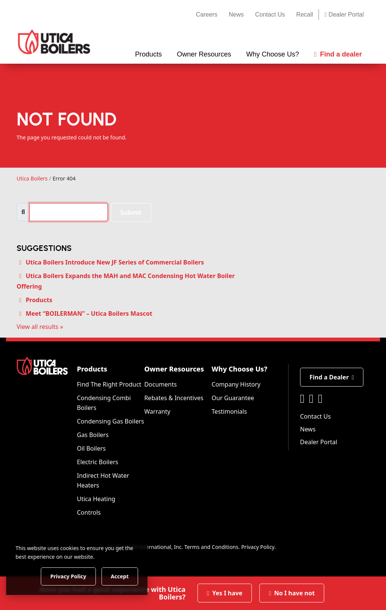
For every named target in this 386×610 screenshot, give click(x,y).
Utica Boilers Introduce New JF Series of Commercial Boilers (115, 262)
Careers (207, 14)
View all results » (40, 327)
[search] (68, 212)
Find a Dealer (331, 377)
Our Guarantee (232, 398)
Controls (89, 512)
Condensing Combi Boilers (104, 403)
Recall (304, 14)
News (236, 14)
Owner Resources (174, 368)
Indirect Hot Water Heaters (103, 480)
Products (39, 300)
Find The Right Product (109, 384)
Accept (129, 575)
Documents (160, 384)
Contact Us (270, 14)
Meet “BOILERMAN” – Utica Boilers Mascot (89, 313)
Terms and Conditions (211, 546)
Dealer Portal (344, 14)
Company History (235, 384)
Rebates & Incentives (174, 398)
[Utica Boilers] (54, 42)
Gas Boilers (93, 435)
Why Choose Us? (239, 368)
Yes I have (224, 593)
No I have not (292, 593)
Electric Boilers (97, 462)
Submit (131, 212)
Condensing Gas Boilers (110, 421)
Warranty (157, 411)
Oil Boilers (91, 448)
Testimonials (229, 411)
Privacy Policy (257, 546)
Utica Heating (96, 499)
